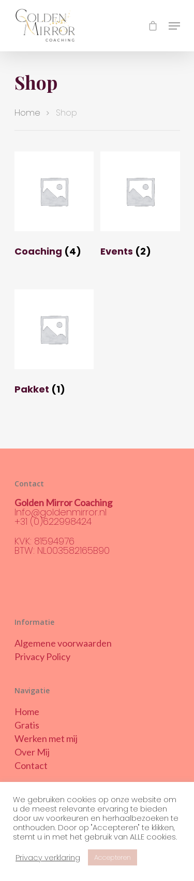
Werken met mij (46, 738)
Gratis (26, 725)
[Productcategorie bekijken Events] (140, 206)
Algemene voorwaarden (63, 643)
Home (27, 113)
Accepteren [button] (112, 857)
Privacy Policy (42, 656)
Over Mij (32, 752)
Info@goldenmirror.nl (60, 512)
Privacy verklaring (48, 857)
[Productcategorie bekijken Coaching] (54, 206)
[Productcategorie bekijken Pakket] (54, 344)
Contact (31, 765)
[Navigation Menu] (174, 26)
